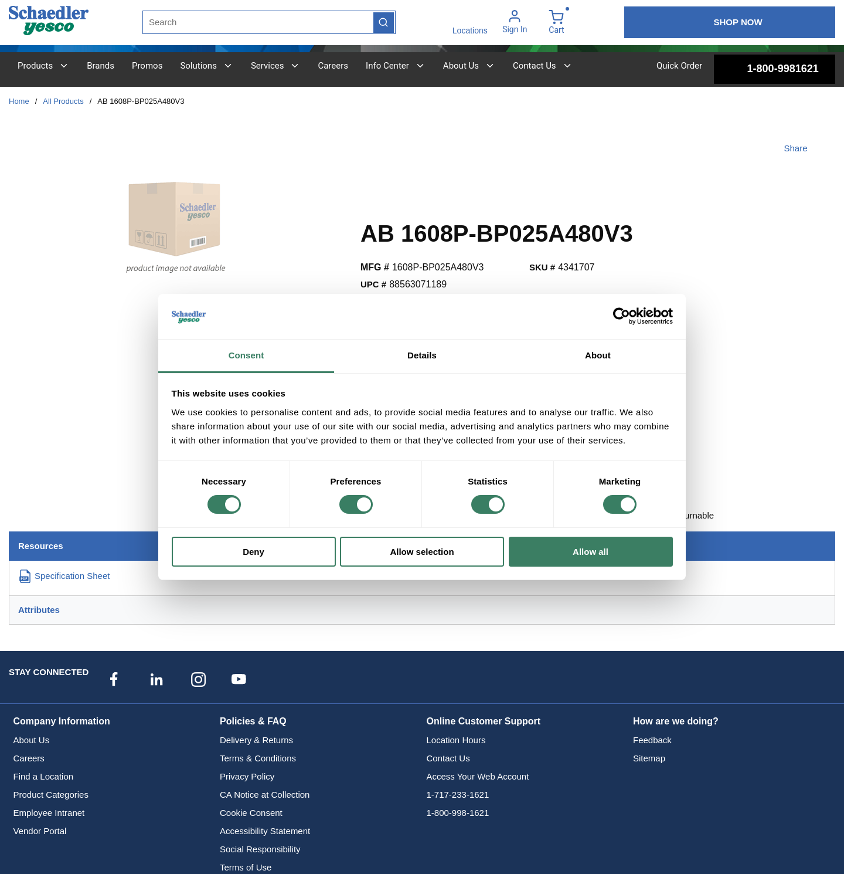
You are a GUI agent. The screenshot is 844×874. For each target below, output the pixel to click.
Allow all (590, 552)
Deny (253, 552)
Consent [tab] (246, 355)
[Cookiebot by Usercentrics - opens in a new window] (621, 316)
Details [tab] (422, 355)
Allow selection (422, 552)
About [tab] (598, 355)
